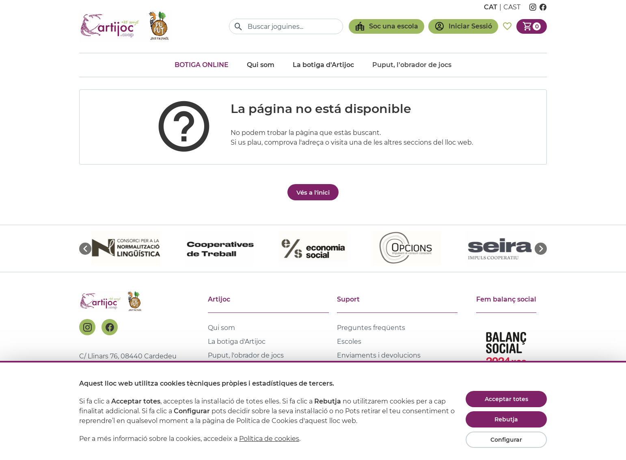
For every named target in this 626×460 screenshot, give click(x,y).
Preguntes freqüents (371, 328)
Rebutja (506, 419)
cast (511, 7)
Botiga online (202, 65)
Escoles (349, 341)
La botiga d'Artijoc (323, 65)
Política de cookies (269, 439)
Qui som (260, 65)
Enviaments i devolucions (379, 355)
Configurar (506, 439)
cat (490, 7)
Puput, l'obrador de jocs (246, 355)
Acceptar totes (506, 399)
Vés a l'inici (313, 192)
